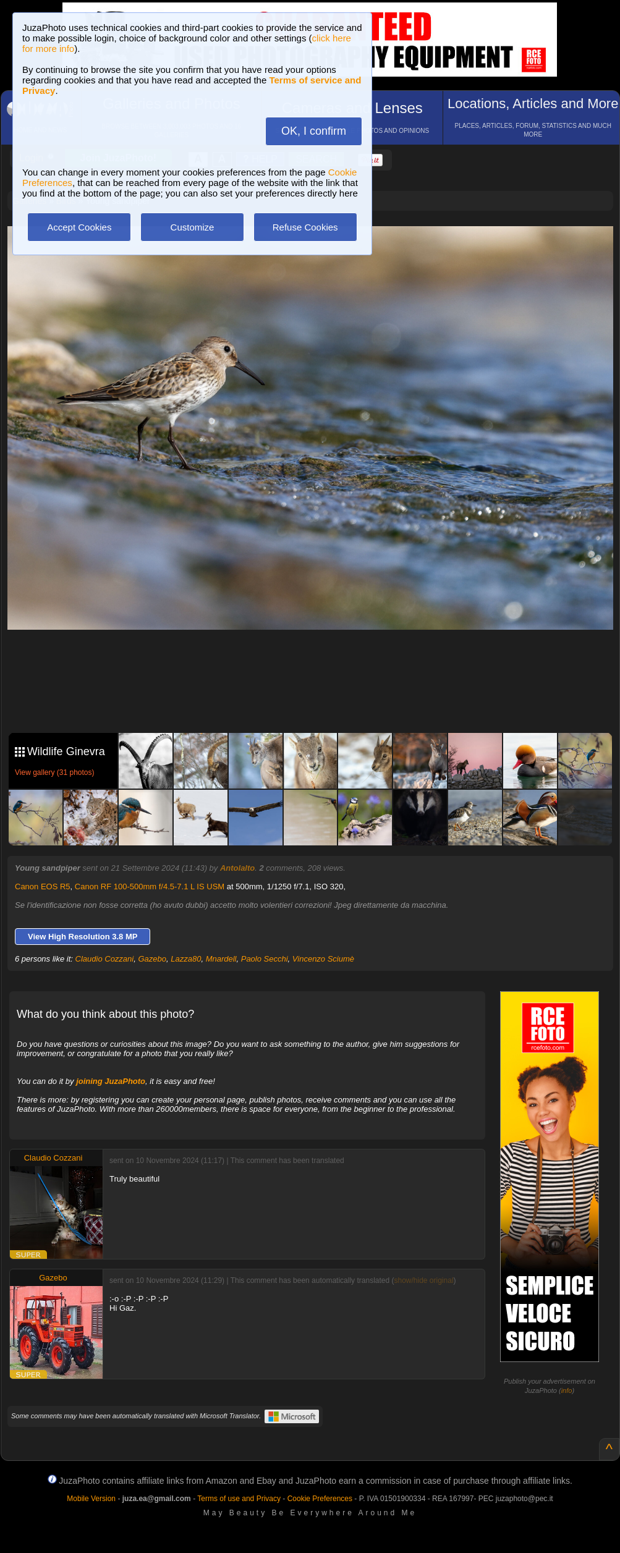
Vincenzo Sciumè (323, 958)
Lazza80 (186, 958)
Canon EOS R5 (42, 886)
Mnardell (221, 958)
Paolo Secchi (264, 958)
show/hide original (423, 1280)
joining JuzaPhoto (110, 1081)
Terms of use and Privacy (239, 1498)
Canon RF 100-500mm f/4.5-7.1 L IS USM (149, 886)
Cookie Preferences (319, 1498)
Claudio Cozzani (104, 958)
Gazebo (152, 958)
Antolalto (237, 868)
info (566, 1390)
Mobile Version (91, 1498)
